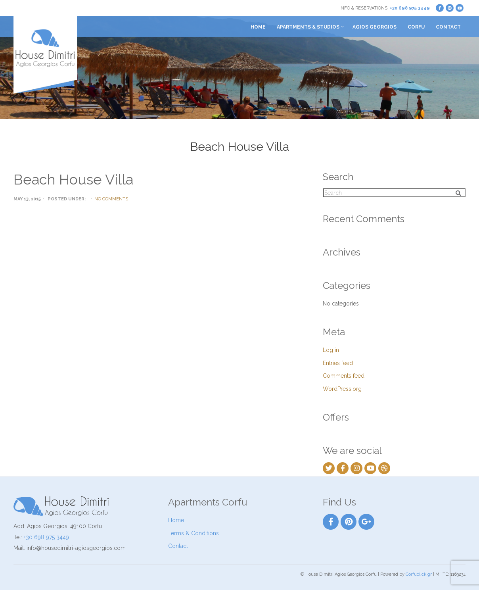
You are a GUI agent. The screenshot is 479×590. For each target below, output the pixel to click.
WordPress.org (342, 389)
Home (258, 27)
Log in (331, 350)
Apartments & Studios (308, 27)
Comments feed (343, 376)
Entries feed (338, 363)
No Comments (111, 199)
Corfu (416, 27)
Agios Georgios (375, 27)
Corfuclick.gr (419, 574)
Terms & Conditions (193, 533)
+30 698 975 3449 (410, 8)
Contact (448, 27)
